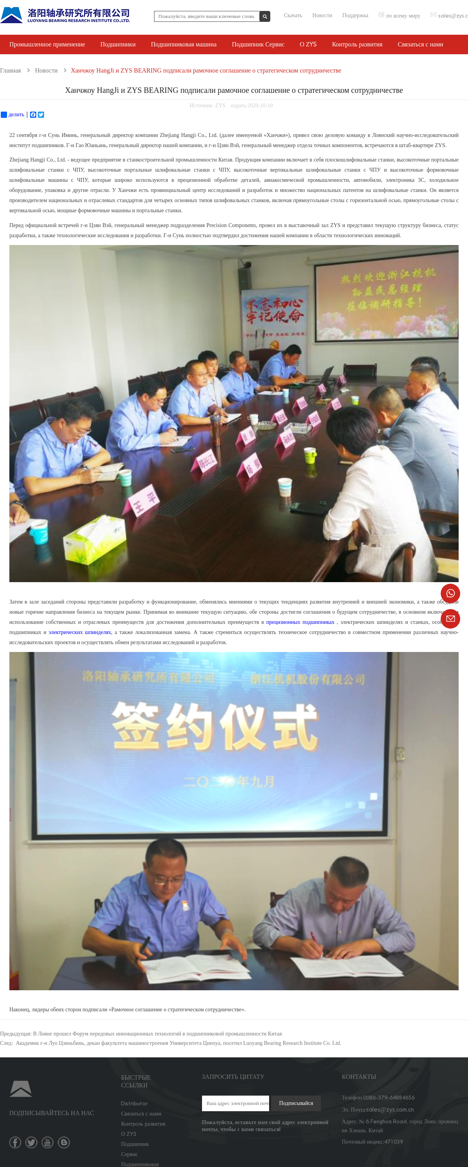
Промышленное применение (47, 44)
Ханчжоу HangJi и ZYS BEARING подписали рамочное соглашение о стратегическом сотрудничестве (206, 70)
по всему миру (403, 15)
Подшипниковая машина (183, 44)
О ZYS (308, 44)
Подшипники (118, 44)
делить (12, 115)
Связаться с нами (420, 44)
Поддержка (355, 15)
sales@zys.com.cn (390, 1109)
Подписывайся (296, 1103)
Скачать (293, 15)
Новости (322, 15)
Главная (10, 70)
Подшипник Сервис (258, 44)
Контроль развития (357, 44)
